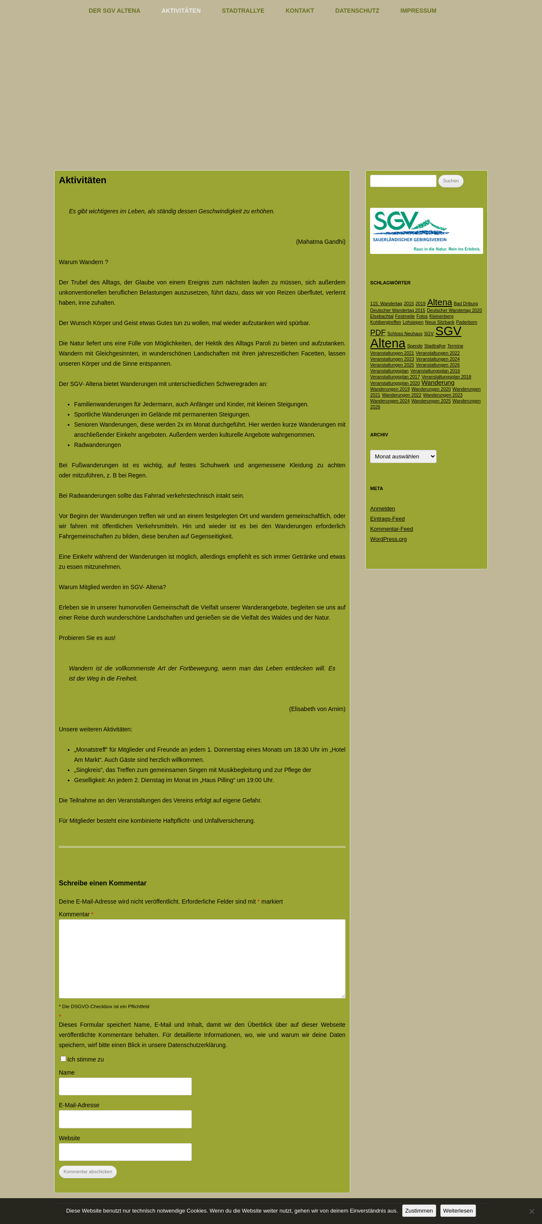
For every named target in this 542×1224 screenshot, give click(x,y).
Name (67, 1072)
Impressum (419, 10)
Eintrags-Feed (387, 519)
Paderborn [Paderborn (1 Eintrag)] (466, 322)
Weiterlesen (458, 1210)
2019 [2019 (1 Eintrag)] (420, 303)
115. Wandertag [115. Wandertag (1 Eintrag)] (386, 303)
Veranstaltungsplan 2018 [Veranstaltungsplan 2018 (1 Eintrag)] (446, 376)
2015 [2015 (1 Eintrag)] (409, 303)
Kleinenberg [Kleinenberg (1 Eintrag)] (441, 316)
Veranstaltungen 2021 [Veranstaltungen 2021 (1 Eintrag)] (392, 353)
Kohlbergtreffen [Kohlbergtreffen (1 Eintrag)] (385, 322)
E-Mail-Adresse (79, 1105)
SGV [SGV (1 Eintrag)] (429, 333)
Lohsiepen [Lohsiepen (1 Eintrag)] (413, 322)
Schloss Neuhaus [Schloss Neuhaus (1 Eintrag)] (405, 333)
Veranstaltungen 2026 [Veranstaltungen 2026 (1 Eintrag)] (438, 364)
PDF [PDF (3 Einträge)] (377, 332)
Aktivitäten (181, 10)
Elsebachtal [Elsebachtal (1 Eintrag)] (381, 316)
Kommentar (76, 914)
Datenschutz (357, 10)
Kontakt (299, 10)
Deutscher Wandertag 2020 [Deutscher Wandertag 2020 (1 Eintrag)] (454, 310)
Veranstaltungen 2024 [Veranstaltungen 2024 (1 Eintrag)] (438, 358)
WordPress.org (388, 539)
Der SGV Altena (114, 10)
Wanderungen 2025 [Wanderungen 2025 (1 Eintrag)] (431, 400)
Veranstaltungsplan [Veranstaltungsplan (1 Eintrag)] (389, 370)
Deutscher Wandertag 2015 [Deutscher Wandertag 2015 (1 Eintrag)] (397, 310)
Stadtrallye (243, 10)
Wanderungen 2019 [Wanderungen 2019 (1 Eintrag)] (389, 388)
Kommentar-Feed (391, 529)
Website (69, 1138)
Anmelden (382, 508)
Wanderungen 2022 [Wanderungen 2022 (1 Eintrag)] (401, 394)
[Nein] (531, 1211)
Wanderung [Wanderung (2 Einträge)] (438, 382)
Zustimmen (419, 1210)
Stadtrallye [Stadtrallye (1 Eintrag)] (434, 345)
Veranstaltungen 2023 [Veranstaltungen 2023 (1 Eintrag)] (392, 358)
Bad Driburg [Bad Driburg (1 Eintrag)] (466, 303)
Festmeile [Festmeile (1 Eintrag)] (405, 316)
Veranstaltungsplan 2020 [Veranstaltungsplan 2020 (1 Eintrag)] (395, 383)
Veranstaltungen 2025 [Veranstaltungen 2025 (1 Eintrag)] (392, 364)
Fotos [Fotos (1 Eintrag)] (422, 316)
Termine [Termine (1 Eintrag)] (455, 345)
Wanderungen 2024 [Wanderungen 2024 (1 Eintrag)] (389, 400)
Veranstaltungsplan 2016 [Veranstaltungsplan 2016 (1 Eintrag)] (435, 370)
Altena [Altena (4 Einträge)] (439, 302)
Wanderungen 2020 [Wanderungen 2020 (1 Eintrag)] (431, 388)
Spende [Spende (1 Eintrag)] (415, 345)
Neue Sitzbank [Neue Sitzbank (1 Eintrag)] (439, 322)
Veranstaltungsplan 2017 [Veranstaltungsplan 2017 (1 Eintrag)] (395, 376)
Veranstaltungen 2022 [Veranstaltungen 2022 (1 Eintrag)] (438, 353)
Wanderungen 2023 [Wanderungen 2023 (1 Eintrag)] (442, 394)
